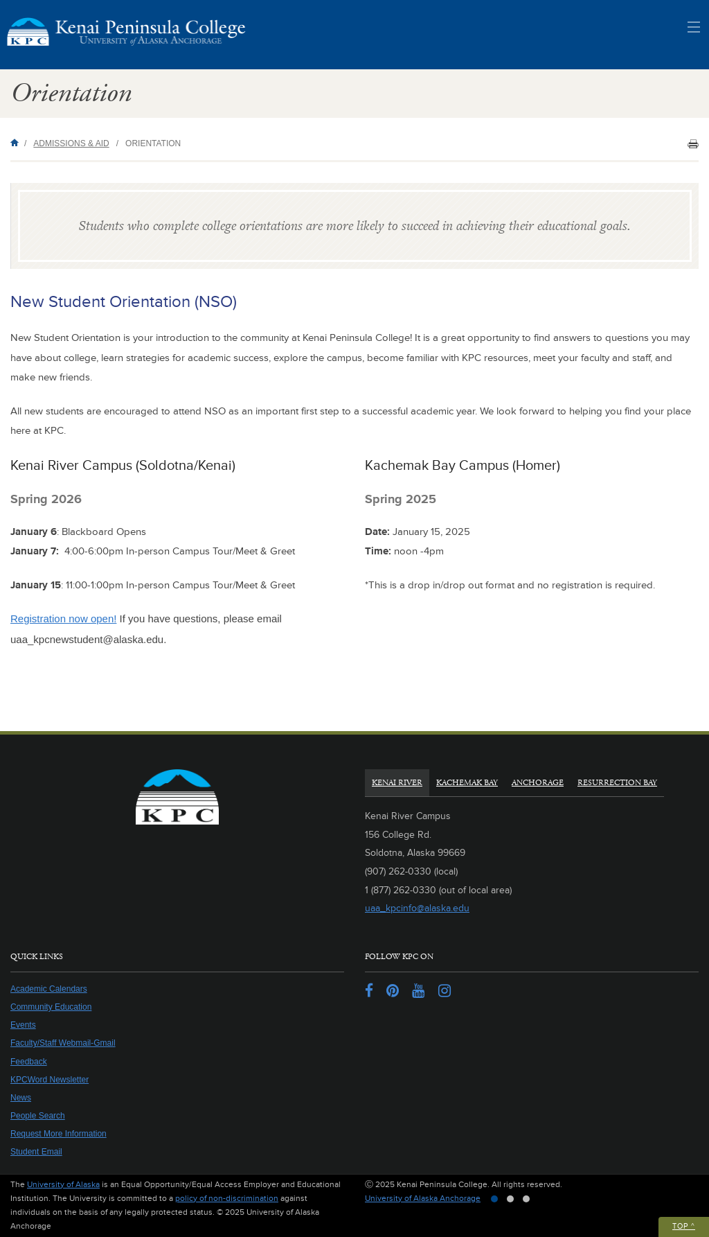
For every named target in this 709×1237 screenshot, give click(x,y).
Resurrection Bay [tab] (617, 783)
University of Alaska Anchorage (423, 1198)
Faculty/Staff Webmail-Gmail (63, 1043)
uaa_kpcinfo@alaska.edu (417, 908)
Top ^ (683, 1226)
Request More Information (58, 1134)
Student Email (36, 1152)
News (20, 1098)
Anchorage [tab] (538, 783)
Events (23, 1025)
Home (17, 142)
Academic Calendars (48, 989)
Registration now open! (63, 618)
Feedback (28, 1062)
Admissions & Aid (71, 143)
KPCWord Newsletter (49, 1080)
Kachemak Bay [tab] (467, 783)
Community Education (50, 1007)
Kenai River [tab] (397, 783)
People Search (37, 1116)
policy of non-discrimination (226, 1198)
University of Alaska (63, 1184)
